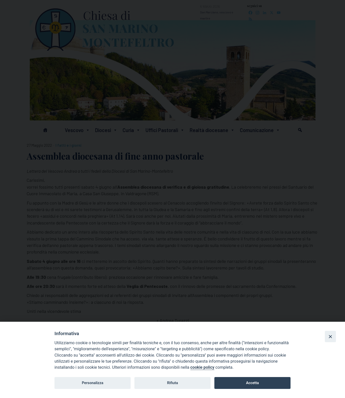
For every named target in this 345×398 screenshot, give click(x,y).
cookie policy (202, 367)
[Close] (330, 336)
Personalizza (92, 383)
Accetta (252, 383)
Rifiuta (172, 383)
